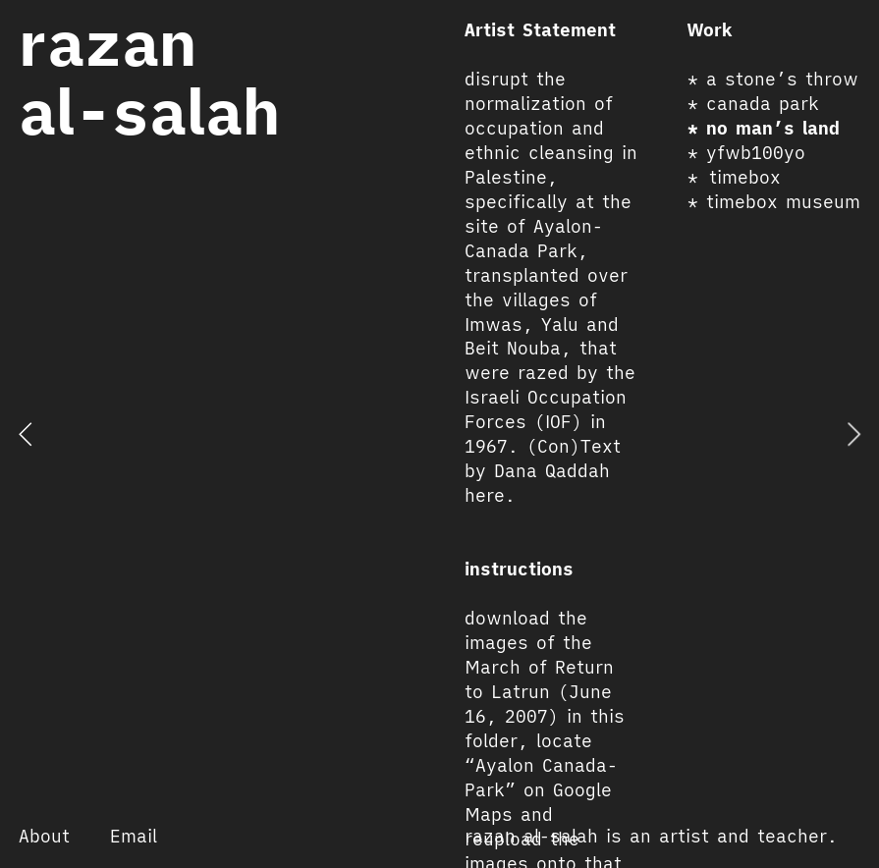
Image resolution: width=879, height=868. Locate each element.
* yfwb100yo (746, 152)
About (44, 836)
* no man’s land (763, 128)
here (485, 495)
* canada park (753, 103)
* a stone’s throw (772, 79)
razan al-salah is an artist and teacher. (651, 836)
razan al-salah (149, 77)
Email (133, 836)
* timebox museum (773, 201)
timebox (745, 177)
